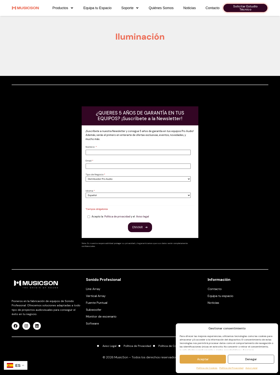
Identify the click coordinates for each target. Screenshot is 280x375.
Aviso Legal (251, 368)
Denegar (251, 359)
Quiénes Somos (161, 8)
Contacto (213, 8)
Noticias (189, 8)
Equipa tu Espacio (97, 8)
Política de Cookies (206, 368)
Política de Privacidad (231, 368)
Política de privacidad (117, 216)
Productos (63, 8)
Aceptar (203, 359)
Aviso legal (142, 216)
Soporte (130, 8)
